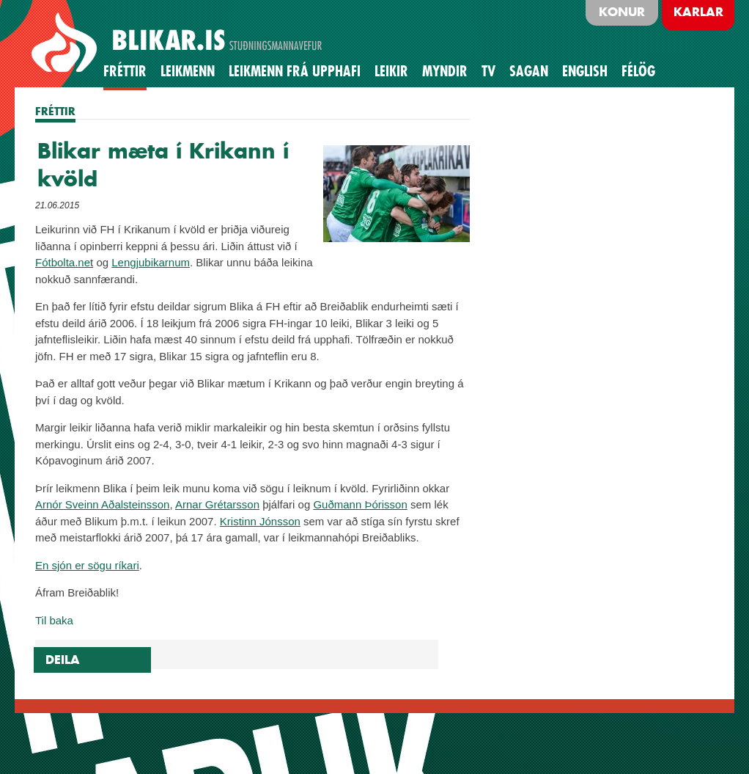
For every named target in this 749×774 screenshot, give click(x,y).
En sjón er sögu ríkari (87, 565)
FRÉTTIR (55, 111)
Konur (622, 12)
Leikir (391, 71)
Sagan (528, 71)
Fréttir (125, 71)
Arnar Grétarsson (217, 504)
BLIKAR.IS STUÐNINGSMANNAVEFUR (179, 43)
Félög (638, 71)
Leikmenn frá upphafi (295, 71)
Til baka (54, 620)
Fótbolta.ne (62, 262)
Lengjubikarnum (150, 262)
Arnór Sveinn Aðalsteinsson (102, 504)
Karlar (698, 12)
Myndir (445, 71)
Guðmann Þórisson (360, 504)
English (585, 71)
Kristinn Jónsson (260, 521)
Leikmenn (187, 71)
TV (488, 71)
